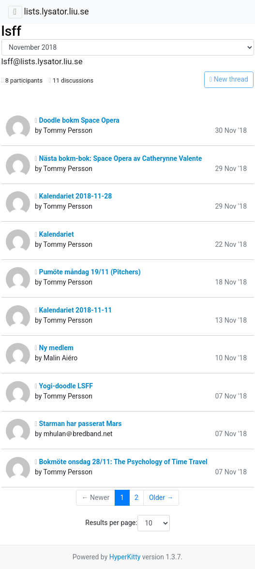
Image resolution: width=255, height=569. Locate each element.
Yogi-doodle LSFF (64, 386)
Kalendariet (54, 234)
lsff (11, 31)
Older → (161, 497)
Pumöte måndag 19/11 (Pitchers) (88, 272)
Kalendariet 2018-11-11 (73, 310)
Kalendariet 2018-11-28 (73, 196)
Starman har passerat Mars (78, 423)
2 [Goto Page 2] (136, 497)
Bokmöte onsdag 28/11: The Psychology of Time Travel (121, 462)
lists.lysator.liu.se (56, 11)
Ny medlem (54, 348)
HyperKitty (125, 557)
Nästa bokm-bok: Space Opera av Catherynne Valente (118, 158)
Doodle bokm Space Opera (77, 120)
